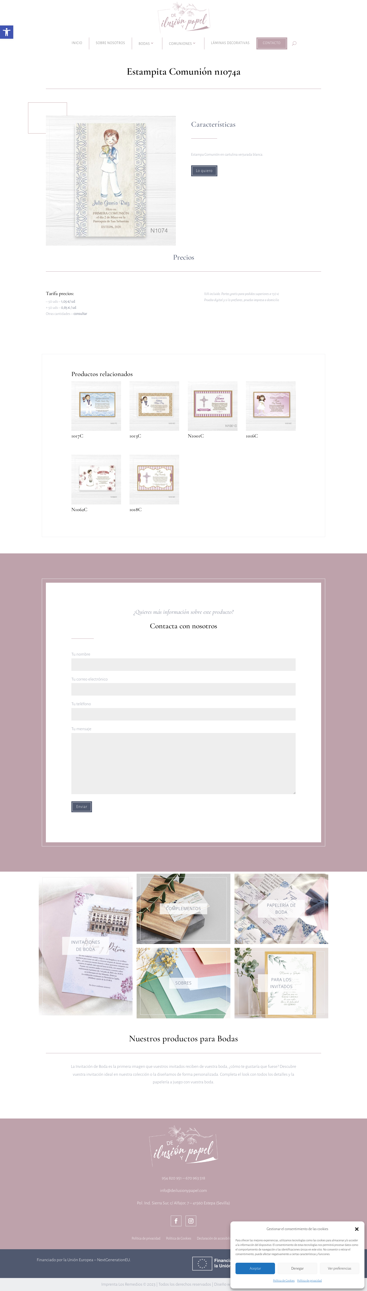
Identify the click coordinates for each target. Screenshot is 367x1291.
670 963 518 (195, 1178)
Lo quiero (204, 171)
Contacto (272, 43)
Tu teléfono (183, 709)
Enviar (81, 807)
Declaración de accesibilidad (216, 1238)
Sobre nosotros (110, 43)
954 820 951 (172, 1178)
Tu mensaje (183, 761)
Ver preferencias (339, 1268)
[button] (6, 32)
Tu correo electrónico (183, 684)
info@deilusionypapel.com (183, 1190)
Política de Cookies (284, 1280)
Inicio (77, 43)
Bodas (144, 44)
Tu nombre (183, 659)
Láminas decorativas (230, 43)
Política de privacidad (309, 1280)
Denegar (297, 1268)
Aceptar (255, 1268)
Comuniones (180, 44)
